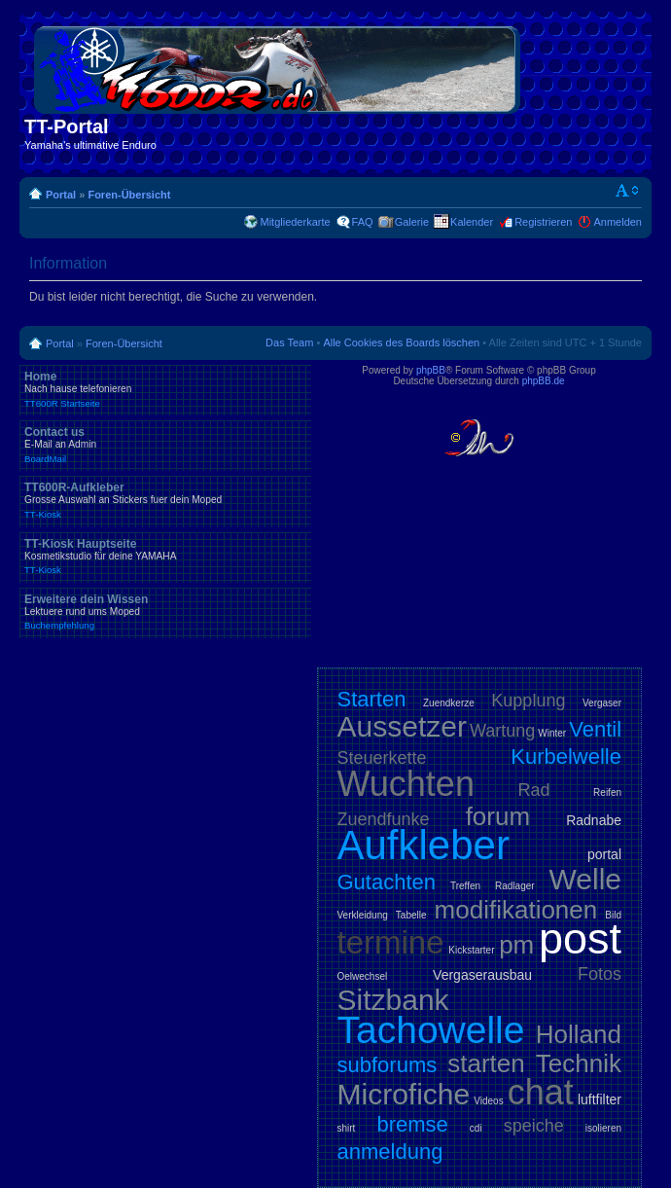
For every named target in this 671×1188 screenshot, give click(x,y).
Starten (371, 699)
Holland (578, 1034)
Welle (585, 879)
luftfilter (599, 1099)
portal (604, 854)
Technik (578, 1063)
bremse (411, 1124)
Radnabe (593, 820)
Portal (61, 194)
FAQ (362, 222)
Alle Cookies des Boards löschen (401, 342)
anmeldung (390, 1151)
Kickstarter (471, 950)
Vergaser (602, 703)
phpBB (430, 370)
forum (498, 816)
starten (486, 1063)
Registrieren (543, 222)
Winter (552, 733)
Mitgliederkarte (295, 222)
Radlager (515, 886)
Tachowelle (431, 1030)
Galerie (412, 222)
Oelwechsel (362, 976)
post (580, 938)
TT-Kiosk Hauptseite (165, 556)
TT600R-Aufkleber (165, 500)
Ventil (595, 729)
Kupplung (528, 700)
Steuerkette (382, 758)
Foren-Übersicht (129, 194)
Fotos (599, 974)
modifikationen (516, 909)
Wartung (502, 730)
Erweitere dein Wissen (165, 612)
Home (165, 389)
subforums (387, 1065)
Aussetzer (402, 726)
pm (516, 944)
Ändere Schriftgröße (628, 190)
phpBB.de (543, 381)
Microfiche (404, 1094)
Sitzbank (393, 1000)
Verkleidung (362, 915)
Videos (488, 1101)
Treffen (465, 886)
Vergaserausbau (482, 975)
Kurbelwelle (566, 756)
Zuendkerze (449, 703)
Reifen (607, 792)
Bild (613, 915)
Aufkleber (423, 845)
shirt (346, 1128)
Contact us (165, 444)
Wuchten (406, 784)
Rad (534, 790)
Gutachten (387, 882)
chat (541, 1092)
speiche (534, 1125)
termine (390, 942)
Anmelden (617, 222)
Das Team (289, 342)
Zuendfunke (383, 819)
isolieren (603, 1128)
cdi (476, 1128)
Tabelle (411, 915)
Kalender (471, 222)
